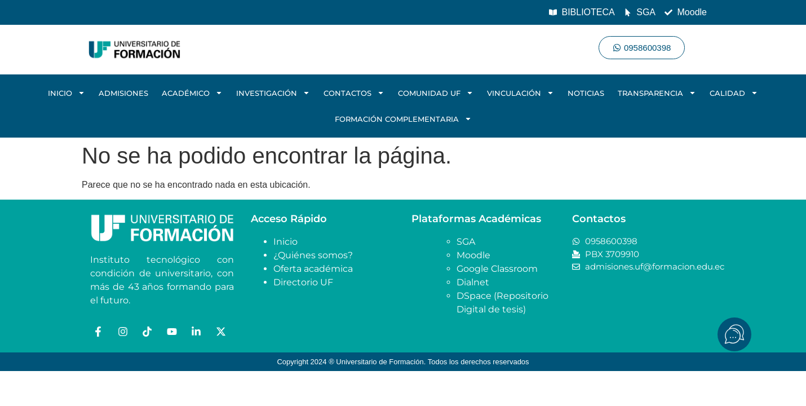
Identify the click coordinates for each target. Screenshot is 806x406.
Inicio (285, 241)
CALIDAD (734, 92)
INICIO (66, 92)
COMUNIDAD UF (435, 92)
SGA (466, 241)
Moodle (473, 255)
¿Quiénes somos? (313, 255)
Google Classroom (497, 268)
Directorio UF (303, 282)
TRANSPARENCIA (657, 92)
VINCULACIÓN (520, 92)
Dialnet (473, 282)
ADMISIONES (123, 93)
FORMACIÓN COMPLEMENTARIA (403, 118)
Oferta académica (313, 268)
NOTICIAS (586, 93)
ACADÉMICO (192, 92)
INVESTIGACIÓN (273, 92)
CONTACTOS (354, 92)
